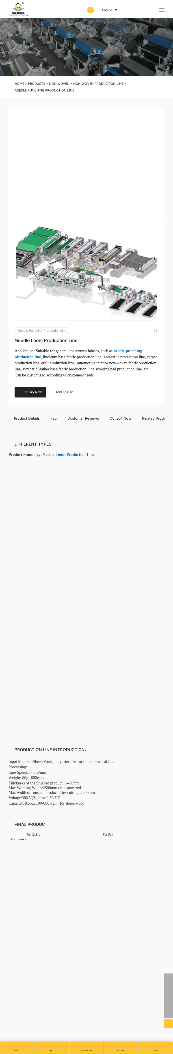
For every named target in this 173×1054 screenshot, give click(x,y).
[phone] (168, 986)
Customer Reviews (83, 342)
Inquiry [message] (121, 1050)
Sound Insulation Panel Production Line (121, 851)
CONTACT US (26, 952)
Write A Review (151, 607)
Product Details (27, 342)
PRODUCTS (36, 83)
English (103, 10)
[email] (168, 995)
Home (19, 83)
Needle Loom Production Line (36, 848)
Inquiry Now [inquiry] (32, 316)
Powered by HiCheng (26, 1027)
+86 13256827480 (24, 975)
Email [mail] (17, 1050)
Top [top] (156, 1050)
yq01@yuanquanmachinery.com (35, 983)
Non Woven (59, 83)
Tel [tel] (52, 1050)
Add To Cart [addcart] (67, 316)
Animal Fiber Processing (144, 938)
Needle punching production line (44, 90)
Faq (53, 342)
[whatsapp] (168, 977)
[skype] (168, 1004)
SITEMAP (56, 1033)
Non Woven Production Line (98, 83)
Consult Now (120, 342)
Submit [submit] (152, 752)
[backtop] (168, 1013)
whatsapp (87, 1050)
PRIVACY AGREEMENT (25, 1033)
